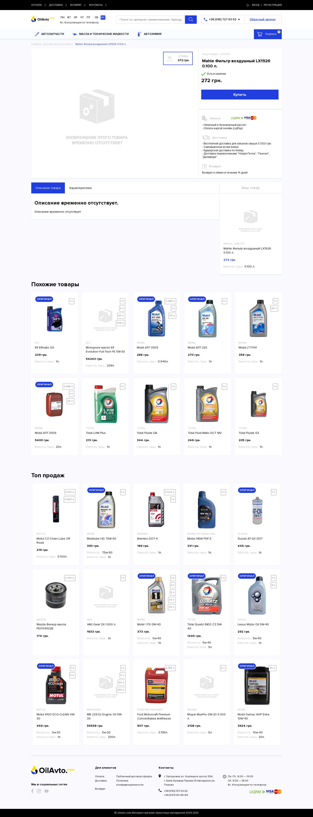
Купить (239, 94)
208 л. (120, 323)
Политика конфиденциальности (129, 782)
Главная (36, 44)
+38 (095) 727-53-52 (176, 791)
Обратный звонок (263, 19)
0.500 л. (170, 492)
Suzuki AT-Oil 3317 (250, 538)
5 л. (122, 308)
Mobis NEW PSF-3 (199, 538)
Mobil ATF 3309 (147, 347)
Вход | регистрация (264, 5)
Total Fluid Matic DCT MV (205, 433)
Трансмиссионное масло (58, 44)
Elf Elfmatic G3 (44, 347)
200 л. (121, 689)
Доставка (101, 780)
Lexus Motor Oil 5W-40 (253, 624)
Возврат (100, 788)
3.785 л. (170, 668)
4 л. (173, 585)
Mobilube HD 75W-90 (101, 538)
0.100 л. (70, 492)
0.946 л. (170, 301)
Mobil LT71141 (248, 347)
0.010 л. (70, 578)
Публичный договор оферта (134, 776)
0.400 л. (70, 499)
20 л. (172, 315)
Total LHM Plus (96, 433)
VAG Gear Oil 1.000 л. (101, 624)
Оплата (99, 776)
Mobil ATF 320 (197, 347)
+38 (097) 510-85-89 (176, 795)
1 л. (71, 301)
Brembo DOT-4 (147, 538)
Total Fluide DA (147, 433)
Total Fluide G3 (249, 433)
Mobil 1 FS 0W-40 (149, 624)
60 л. (121, 315)
